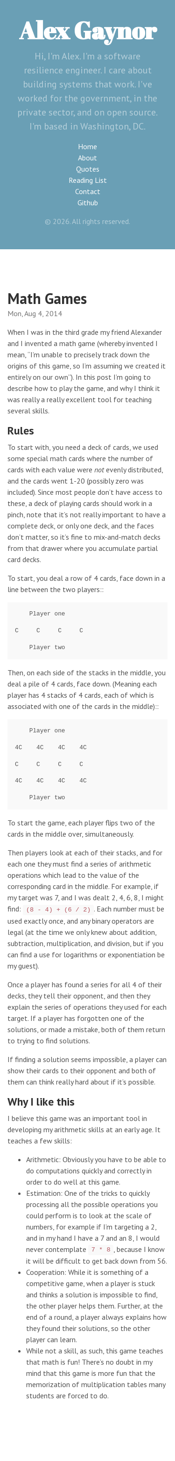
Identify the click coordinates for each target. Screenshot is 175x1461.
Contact (87, 191)
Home (87, 146)
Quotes (87, 169)
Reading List (88, 180)
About (87, 157)
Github (87, 202)
